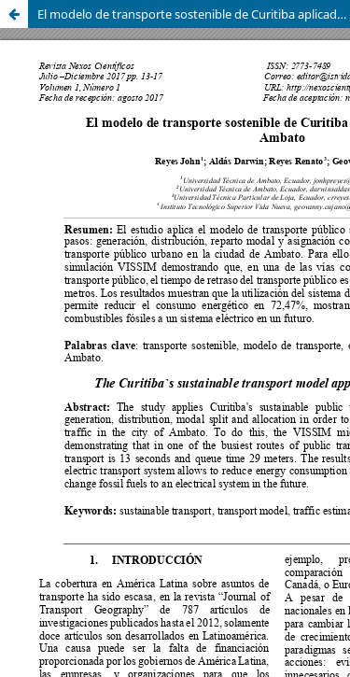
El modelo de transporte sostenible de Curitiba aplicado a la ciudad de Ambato (193, 14)
